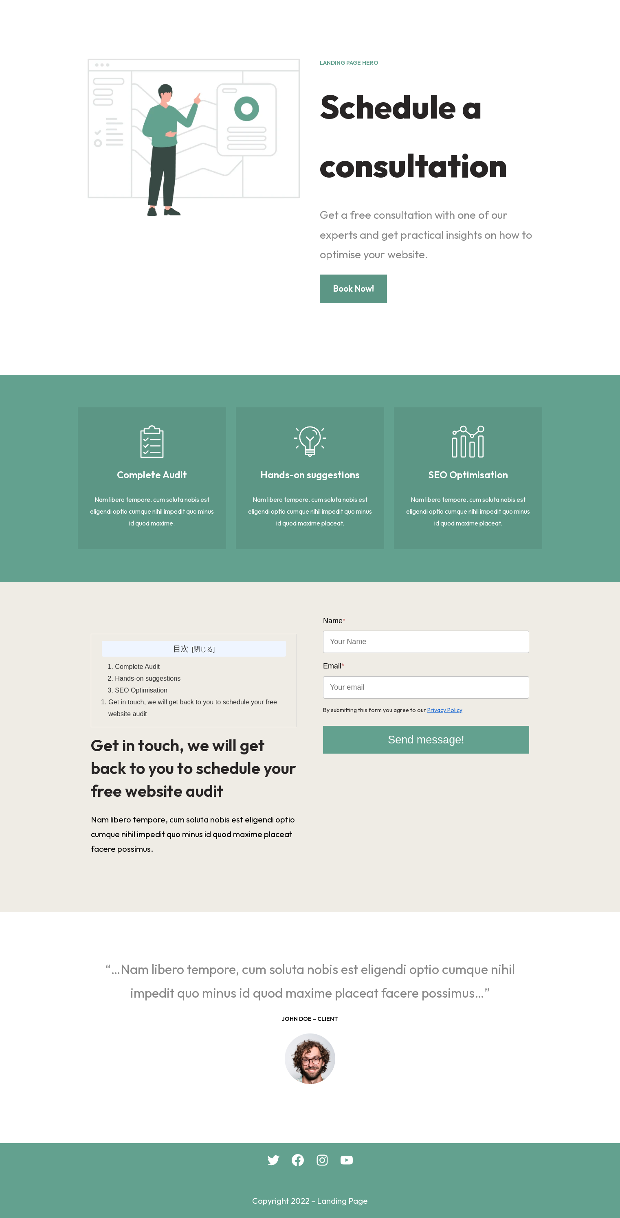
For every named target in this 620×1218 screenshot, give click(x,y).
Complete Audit (137, 666)
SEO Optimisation (141, 690)
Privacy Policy (444, 710)
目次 (181, 648)
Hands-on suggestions (147, 678)
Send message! (426, 740)
